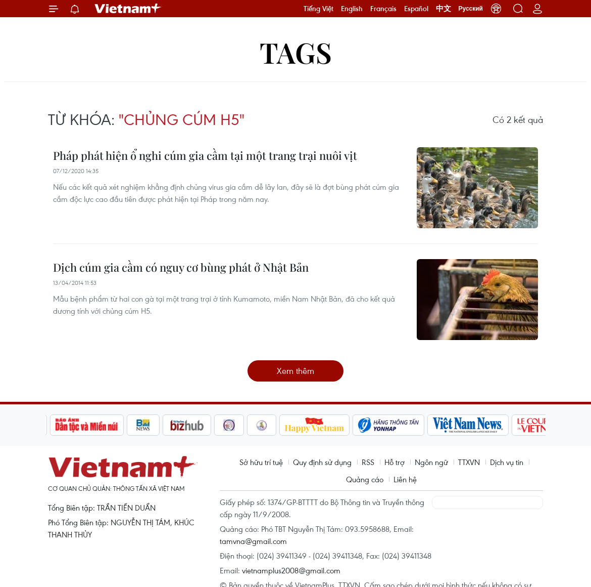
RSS (368, 462)
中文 (443, 8)
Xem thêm (295, 370)
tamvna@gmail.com (253, 541)
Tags (296, 52)
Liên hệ (405, 479)
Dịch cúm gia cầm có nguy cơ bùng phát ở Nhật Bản (181, 267)
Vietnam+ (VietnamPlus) (128, 8)
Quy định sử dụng (322, 462)
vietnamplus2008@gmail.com (291, 570)
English (352, 8)
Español (416, 8)
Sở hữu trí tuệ (261, 462)
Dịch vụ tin (506, 462)
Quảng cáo (364, 479)
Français (383, 8)
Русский (471, 8)
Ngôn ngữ (431, 462)
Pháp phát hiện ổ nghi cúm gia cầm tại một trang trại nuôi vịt (205, 155)
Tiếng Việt (318, 8)
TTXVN (469, 462)
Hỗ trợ (394, 462)
